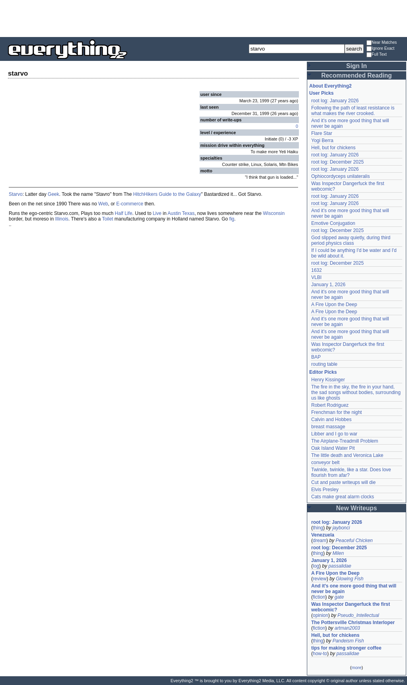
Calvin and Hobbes (331, 419)
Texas (188, 213)
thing (318, 528)
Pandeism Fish (348, 641)
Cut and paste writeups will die (343, 482)
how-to (320, 653)
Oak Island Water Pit (333, 448)
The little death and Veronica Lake (347, 455)
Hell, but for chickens (333, 147)
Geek (53, 194)
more (356, 667)
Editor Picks (323, 372)
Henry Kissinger (328, 380)
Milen (338, 553)
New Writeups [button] (356, 508)
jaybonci (341, 528)
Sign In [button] (356, 65)
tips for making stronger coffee (346, 648)
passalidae (339, 566)
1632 (316, 270)
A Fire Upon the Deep (334, 304)
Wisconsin (274, 213)
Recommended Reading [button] (356, 75)
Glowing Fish (349, 579)
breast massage (328, 426)
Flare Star (321, 133)
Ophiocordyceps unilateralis (340, 176)
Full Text (376, 54)
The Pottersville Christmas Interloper (353, 622)
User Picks (321, 93)
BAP (316, 357)
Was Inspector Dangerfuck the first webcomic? (350, 607)
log (316, 566)
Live (157, 213)
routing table (324, 364)
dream (319, 540)
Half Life (123, 213)
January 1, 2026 (328, 284)
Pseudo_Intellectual (358, 615)
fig (232, 219)
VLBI (316, 277)
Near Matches (381, 42)
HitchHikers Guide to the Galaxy (167, 194)
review (320, 579)
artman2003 (347, 628)
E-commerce (129, 204)
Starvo (16, 194)
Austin (174, 213)
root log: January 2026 (335, 100)
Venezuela (322, 535)
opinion (320, 615)
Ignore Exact (380, 48)
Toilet (107, 219)
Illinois (61, 219)
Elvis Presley (325, 489)
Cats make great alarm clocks (342, 497)
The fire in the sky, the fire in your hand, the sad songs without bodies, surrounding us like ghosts (356, 392)
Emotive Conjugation (333, 223)
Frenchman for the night (336, 412)
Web (103, 204)
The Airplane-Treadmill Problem (344, 441)
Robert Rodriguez (330, 405)
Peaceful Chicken (353, 540)
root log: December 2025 (337, 162)
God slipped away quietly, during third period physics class (350, 240)
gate (339, 597)
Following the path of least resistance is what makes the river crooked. (352, 110)
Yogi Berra (322, 140)
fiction (319, 597)
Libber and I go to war (334, 434)
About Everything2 (330, 86)
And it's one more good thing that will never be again (353, 588)
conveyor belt (325, 462)
